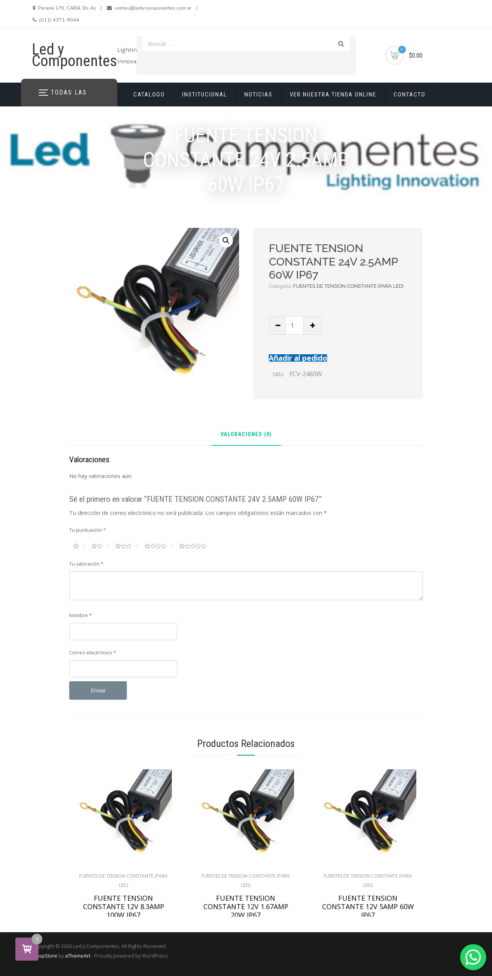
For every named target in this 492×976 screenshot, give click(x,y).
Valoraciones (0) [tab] (246, 435)
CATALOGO (149, 94)
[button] (226, 240)
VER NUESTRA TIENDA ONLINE (333, 94)
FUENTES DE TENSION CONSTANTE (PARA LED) (348, 286)
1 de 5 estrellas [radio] (79, 546)
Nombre (80, 615)
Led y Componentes (74, 55)
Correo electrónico (92, 652)
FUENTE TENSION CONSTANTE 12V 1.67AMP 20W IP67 (245, 906)
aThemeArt (77, 955)
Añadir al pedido (298, 358)
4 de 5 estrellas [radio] (158, 546)
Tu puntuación (87, 529)
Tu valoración (86, 563)
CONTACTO (410, 94)
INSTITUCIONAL (204, 94)
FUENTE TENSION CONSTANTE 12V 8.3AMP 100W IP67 (123, 906)
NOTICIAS (258, 94)
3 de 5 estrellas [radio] (126, 546)
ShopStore (44, 955)
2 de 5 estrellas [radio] (99, 546)
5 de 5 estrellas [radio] (195, 546)
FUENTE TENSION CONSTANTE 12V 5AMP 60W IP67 (368, 906)
